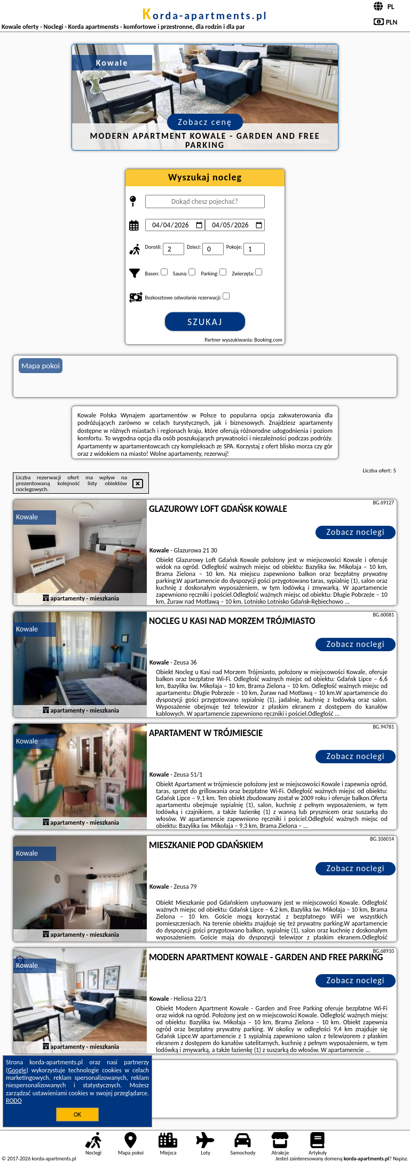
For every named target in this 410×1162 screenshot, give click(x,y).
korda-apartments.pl (204, 15)
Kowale (27, 516)
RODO (14, 1100)
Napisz (400, 1158)
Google (17, 1070)
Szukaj (205, 322)
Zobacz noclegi (356, 532)
